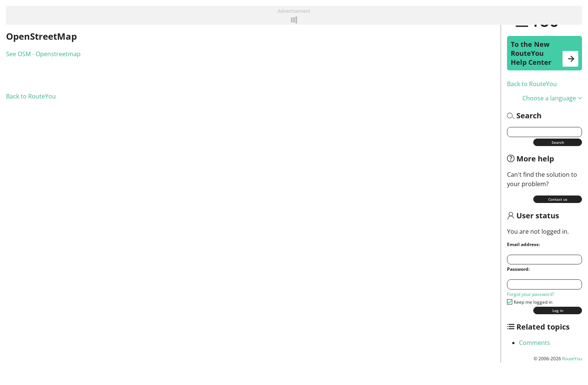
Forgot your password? (530, 294)
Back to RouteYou (532, 84)
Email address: (523, 244)
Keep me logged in (533, 302)
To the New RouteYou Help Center (544, 53)
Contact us (557, 199)
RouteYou (572, 358)
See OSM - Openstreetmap (43, 54)
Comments (534, 343)
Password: (518, 269)
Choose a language (552, 98)
